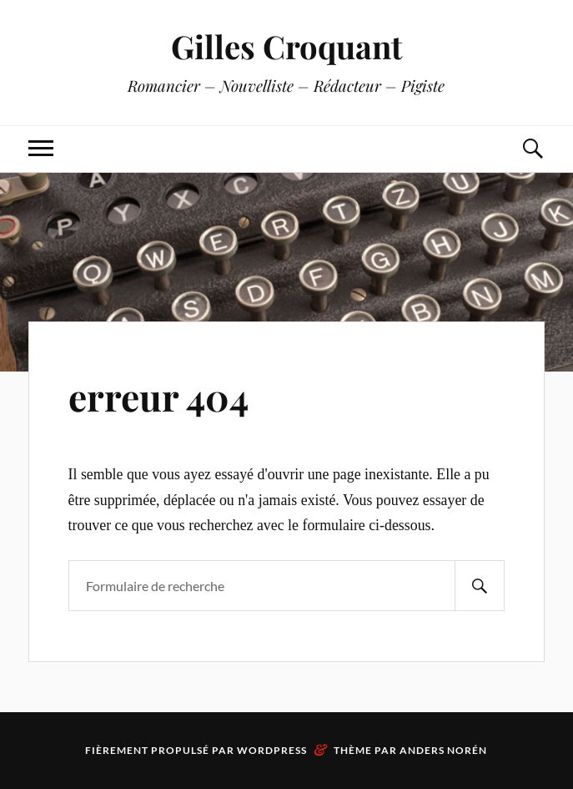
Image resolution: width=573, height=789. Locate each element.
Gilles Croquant (286, 46)
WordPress (272, 750)
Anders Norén (443, 750)
